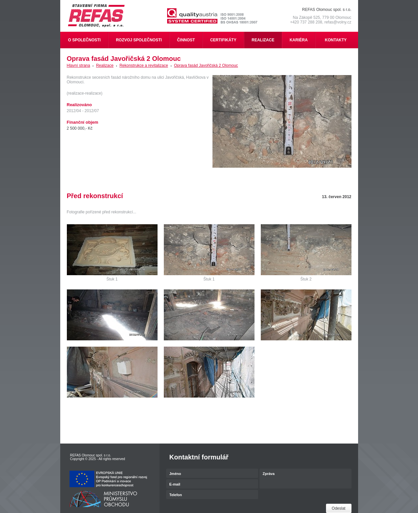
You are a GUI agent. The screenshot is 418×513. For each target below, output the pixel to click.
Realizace (105, 65)
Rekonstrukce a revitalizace (143, 65)
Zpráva (305, 479)
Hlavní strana (78, 65)
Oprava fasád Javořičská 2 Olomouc (206, 65)
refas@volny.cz (337, 22)
